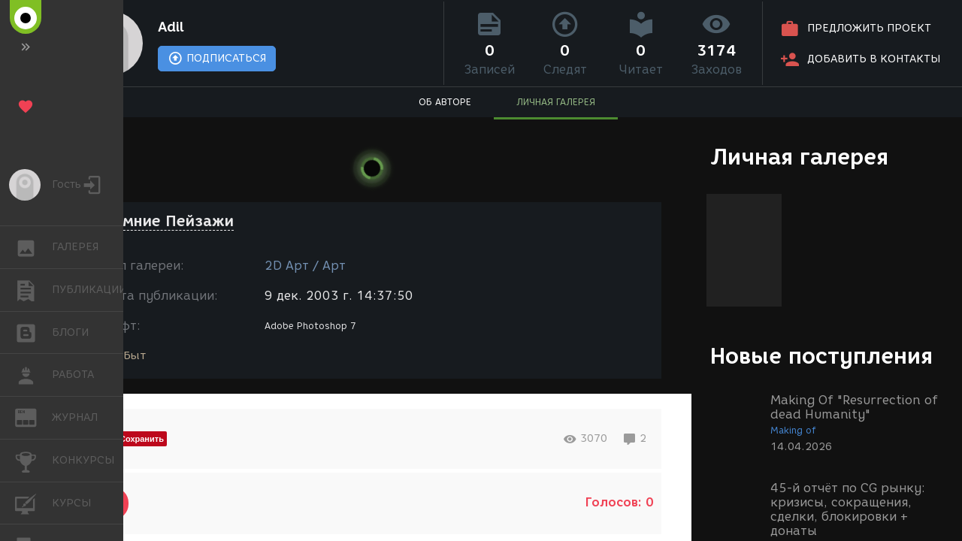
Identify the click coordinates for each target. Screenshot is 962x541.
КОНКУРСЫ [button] (33, 461)
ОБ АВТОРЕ (445, 101)
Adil (171, 27)
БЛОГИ (33, 332)
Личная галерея (799, 157)
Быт (134, 355)
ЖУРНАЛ (33, 416)
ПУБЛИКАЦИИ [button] (33, 290)
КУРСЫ (33, 502)
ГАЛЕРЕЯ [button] (33, 247)
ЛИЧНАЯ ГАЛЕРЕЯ (555, 101)
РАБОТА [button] (33, 375)
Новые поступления (821, 356)
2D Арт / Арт (305, 265)
